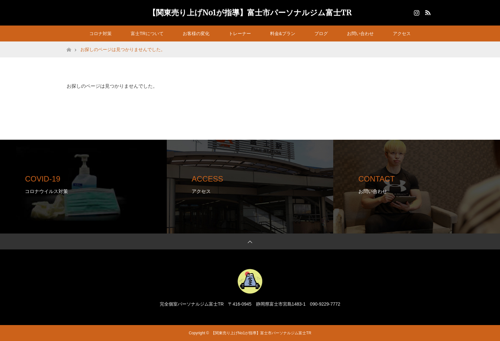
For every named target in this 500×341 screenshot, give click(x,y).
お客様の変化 (196, 33)
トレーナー (240, 33)
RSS (427, 11)
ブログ (321, 33)
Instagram (416, 11)
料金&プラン (282, 33)
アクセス (402, 33)
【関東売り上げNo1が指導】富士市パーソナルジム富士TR (250, 13)
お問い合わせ (360, 33)
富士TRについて (147, 33)
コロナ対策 (100, 33)
